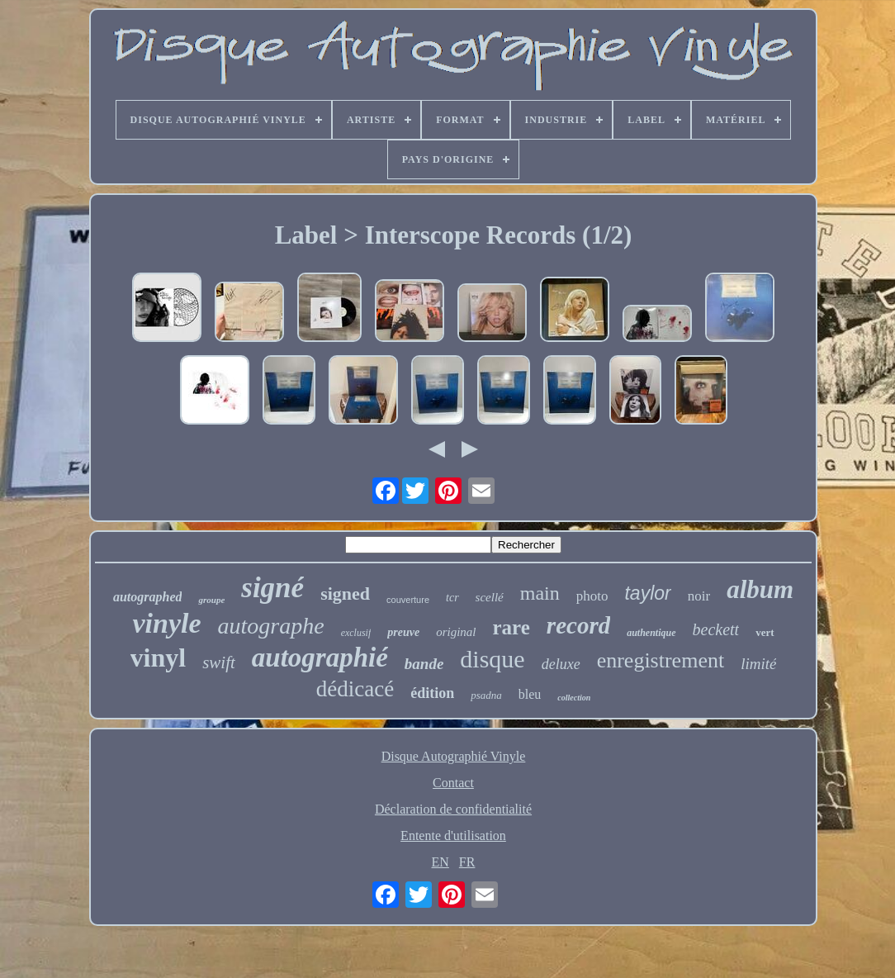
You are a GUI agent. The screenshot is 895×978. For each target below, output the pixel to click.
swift (218, 662)
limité (758, 663)
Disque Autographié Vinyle (453, 756)
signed (345, 593)
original (456, 632)
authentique (651, 633)
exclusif (356, 633)
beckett (716, 629)
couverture (407, 600)
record (578, 625)
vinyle (166, 623)
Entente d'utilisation (453, 835)
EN (440, 862)
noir (699, 596)
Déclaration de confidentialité (453, 809)
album (760, 589)
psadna (486, 695)
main (540, 593)
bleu (530, 694)
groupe (211, 600)
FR (467, 862)
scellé (490, 597)
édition (432, 693)
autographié (320, 657)
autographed (147, 597)
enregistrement (661, 660)
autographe (271, 626)
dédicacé (355, 689)
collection (573, 697)
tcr (452, 597)
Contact (453, 783)
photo (592, 596)
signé (272, 588)
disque (492, 658)
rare (511, 627)
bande (424, 663)
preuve (403, 632)
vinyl (158, 657)
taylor (647, 593)
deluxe (561, 664)
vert (764, 632)
